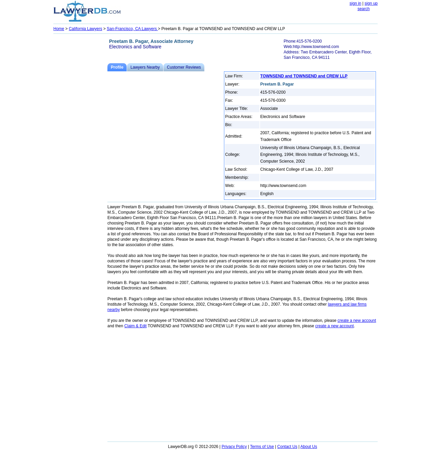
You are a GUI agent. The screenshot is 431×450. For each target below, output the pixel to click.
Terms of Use (262, 446)
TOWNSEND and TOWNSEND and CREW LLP (304, 76)
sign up (371, 3)
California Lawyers (85, 28)
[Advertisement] (80, 137)
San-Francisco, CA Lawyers (132, 28)
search (363, 8)
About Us (308, 446)
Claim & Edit (135, 326)
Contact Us (287, 446)
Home (58, 28)
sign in (355, 3)
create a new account (356, 320)
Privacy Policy (234, 446)
